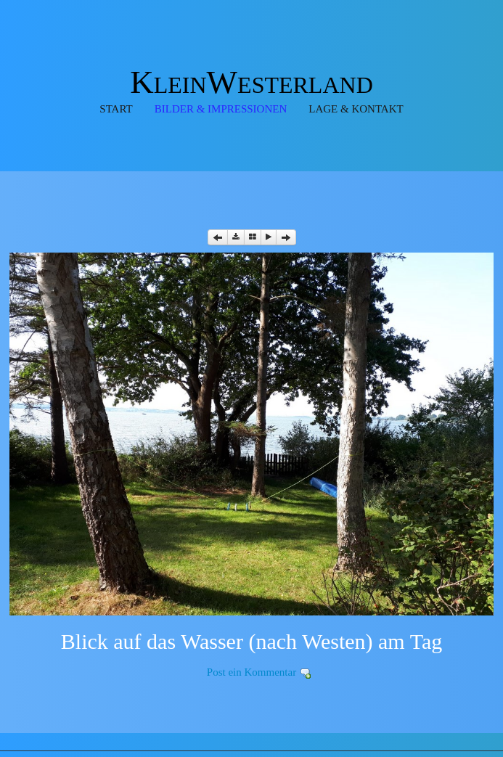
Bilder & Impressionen (221, 109)
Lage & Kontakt (355, 109)
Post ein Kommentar (251, 672)
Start (115, 109)
